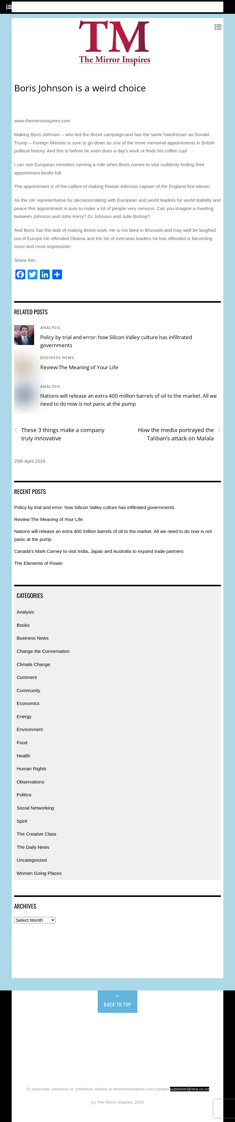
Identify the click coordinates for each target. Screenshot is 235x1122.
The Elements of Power (38, 563)
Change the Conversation (43, 651)
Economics (28, 703)
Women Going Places (39, 873)
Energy (24, 716)
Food (22, 742)
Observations (30, 781)
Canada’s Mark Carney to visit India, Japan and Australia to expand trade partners (98, 551)
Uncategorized (32, 860)
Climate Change (33, 664)
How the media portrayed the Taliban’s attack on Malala (179, 434)
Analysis (50, 327)
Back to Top (117, 1004)
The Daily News (33, 847)
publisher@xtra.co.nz (190, 1089)
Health (23, 755)
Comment (27, 677)
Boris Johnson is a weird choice (80, 88)
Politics (24, 794)
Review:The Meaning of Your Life (79, 367)
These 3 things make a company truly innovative (59, 434)
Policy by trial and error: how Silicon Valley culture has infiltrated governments (94, 507)
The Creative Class (36, 834)
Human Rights (31, 768)
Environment (30, 729)
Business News (57, 357)
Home (33, 1026)
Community (28, 690)
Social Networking (35, 807)
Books (23, 625)
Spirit (22, 821)
